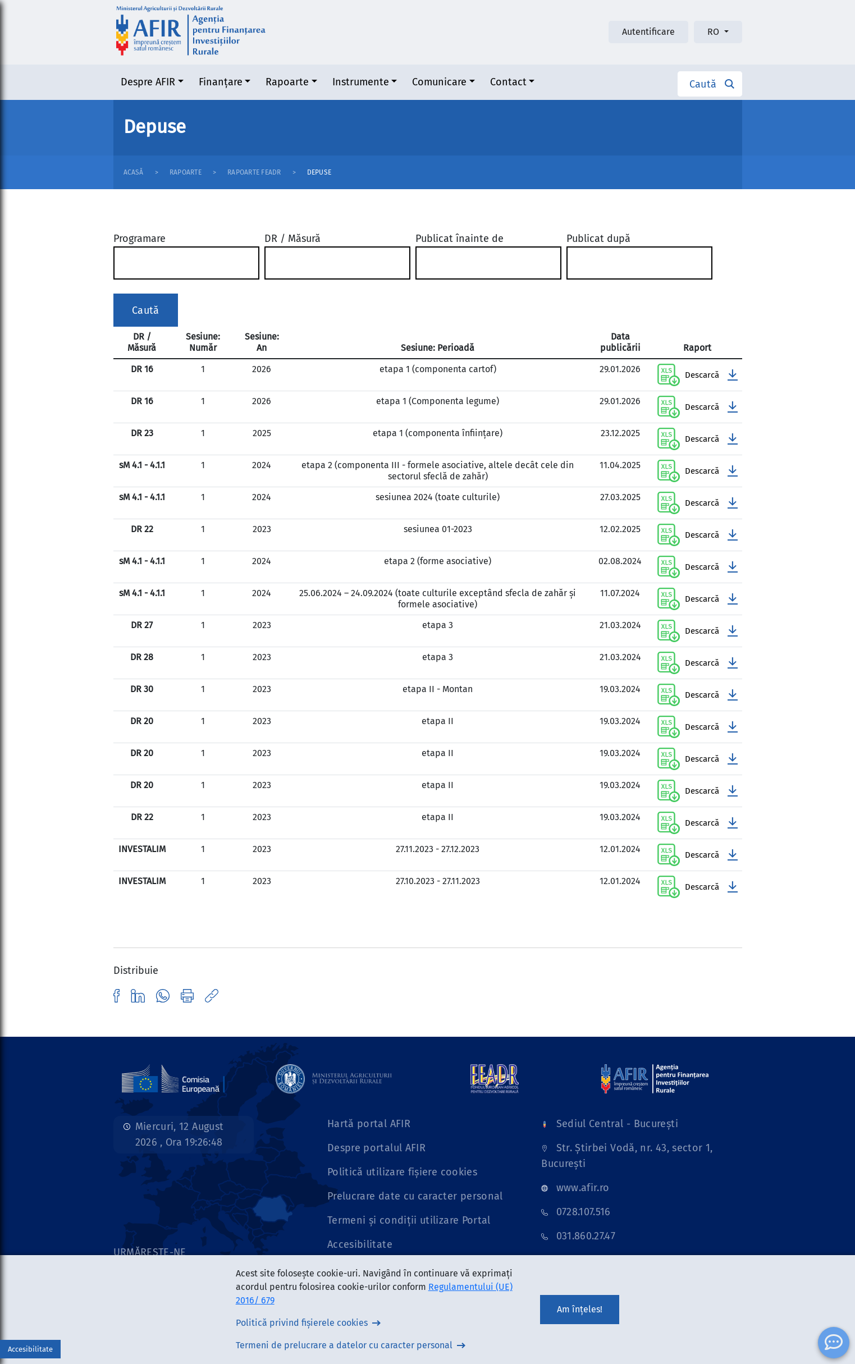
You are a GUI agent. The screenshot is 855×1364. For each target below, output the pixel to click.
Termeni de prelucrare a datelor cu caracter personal (344, 1345)
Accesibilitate (359, 1244)
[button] (710, 84)
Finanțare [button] (221, 82)
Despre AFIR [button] (148, 82)
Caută (145, 310)
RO (714, 31)
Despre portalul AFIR (376, 1148)
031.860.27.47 (586, 1236)
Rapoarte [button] (287, 82)
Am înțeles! (579, 1309)
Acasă (134, 172)
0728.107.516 (583, 1212)
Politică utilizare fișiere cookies (402, 1172)
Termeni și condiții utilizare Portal (409, 1220)
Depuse (319, 172)
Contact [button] (508, 82)
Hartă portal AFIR (368, 1124)
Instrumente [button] (360, 82)
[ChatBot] (833, 1342)
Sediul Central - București (617, 1124)
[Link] (173, 1078)
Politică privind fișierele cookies (302, 1322)
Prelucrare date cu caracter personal (415, 1196)
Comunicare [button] (439, 82)
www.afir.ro (583, 1188)
